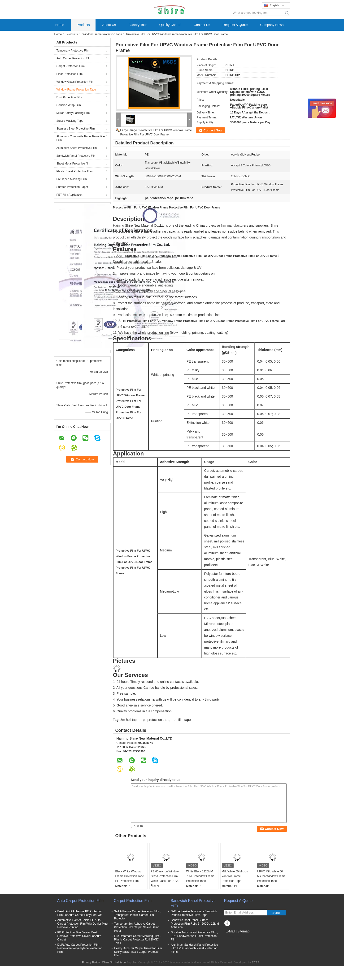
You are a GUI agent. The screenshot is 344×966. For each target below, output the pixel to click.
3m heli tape (129, 720)
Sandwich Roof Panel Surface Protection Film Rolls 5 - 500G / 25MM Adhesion (195, 923)
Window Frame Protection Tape (102, 34)
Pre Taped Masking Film (72, 179)
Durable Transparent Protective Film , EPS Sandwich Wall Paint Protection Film (194, 936)
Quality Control (170, 25)
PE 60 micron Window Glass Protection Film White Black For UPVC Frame (165, 878)
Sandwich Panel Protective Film (76, 155)
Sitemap (243, 931)
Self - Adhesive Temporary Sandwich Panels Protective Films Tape (194, 913)
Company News (271, 25)
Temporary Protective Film (73, 50)
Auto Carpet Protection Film (74, 58)
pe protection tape (156, 720)
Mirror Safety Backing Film (73, 113)
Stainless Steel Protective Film (76, 128)
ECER (256, 962)
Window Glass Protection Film (75, 81)
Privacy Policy (91, 962)
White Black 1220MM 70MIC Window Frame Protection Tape (200, 876)
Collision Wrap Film (69, 105)
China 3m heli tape (114, 962)
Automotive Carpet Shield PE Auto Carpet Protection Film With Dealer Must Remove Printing (82, 923)
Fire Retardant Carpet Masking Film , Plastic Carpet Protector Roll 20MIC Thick (137, 939)
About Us (109, 25)
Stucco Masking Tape (70, 120)
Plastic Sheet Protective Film (75, 171)
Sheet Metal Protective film (73, 163)
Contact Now (213, 130)
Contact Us (202, 25)
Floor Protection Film (70, 74)
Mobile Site (232, 937)
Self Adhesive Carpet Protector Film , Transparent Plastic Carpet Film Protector (137, 915)
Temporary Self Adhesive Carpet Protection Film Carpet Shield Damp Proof (136, 927)
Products (83, 25)
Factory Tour (137, 25)
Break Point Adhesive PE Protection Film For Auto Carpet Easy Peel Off (80, 913)
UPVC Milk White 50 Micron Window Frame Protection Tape (271, 876)
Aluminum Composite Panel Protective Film (81, 138)
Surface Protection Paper (72, 187)
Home (59, 25)
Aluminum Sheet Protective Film (77, 148)
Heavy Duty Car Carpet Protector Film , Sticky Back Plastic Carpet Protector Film (139, 952)
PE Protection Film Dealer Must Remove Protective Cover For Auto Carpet (79, 936)
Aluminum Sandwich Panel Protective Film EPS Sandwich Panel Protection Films (194, 948)
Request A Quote (235, 25)
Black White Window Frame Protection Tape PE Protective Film (129, 876)
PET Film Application (70, 194)
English (277, 5)
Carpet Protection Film (71, 66)
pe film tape (182, 720)
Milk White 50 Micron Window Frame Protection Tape (235, 876)
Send (276, 912)
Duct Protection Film (69, 97)
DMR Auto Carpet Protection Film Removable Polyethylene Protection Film (79, 948)
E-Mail (230, 931)
